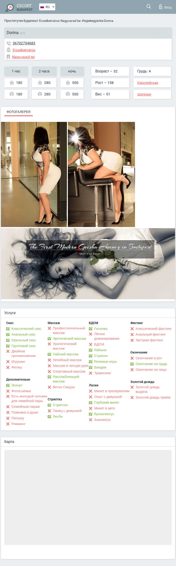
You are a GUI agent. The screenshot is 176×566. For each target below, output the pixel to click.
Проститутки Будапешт (21, 21)
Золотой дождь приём (153, 397)
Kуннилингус (104, 414)
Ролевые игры (105, 361)
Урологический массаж (65, 346)
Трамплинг (102, 373)
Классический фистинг (154, 329)
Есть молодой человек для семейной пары (29, 398)
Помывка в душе (24, 412)
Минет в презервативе (112, 391)
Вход (165, 6)
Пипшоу (17, 418)
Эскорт (16, 385)
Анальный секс (23, 334)
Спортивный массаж (69, 371)
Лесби (58, 416)
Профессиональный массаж (69, 330)
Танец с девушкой (67, 411)
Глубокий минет (106, 402)
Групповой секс (23, 346)
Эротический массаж (69, 338)
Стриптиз (60, 405)
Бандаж (100, 367)
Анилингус (102, 420)
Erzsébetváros (49, 21)
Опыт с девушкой (108, 397)
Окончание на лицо (151, 370)
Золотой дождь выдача (148, 389)
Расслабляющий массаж (66, 379)
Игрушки (18, 361)
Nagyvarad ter (70, 21)
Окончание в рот (149, 358)
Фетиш (16, 367)
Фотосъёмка (21, 391)
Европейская (147, 83)
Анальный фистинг (151, 334)
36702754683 (24, 43)
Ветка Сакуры (64, 387)
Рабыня (100, 350)
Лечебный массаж (67, 360)
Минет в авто (104, 408)
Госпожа (100, 329)
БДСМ (99, 344)
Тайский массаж (66, 354)
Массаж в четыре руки (70, 366)
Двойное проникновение (23, 353)
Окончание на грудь (151, 364)
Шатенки (144, 94)
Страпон (101, 356)
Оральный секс (23, 340)
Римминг (18, 424)
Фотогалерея (18, 112)
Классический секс (26, 329)
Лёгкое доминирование (106, 336)
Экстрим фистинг (149, 340)
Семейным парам (25, 407)
